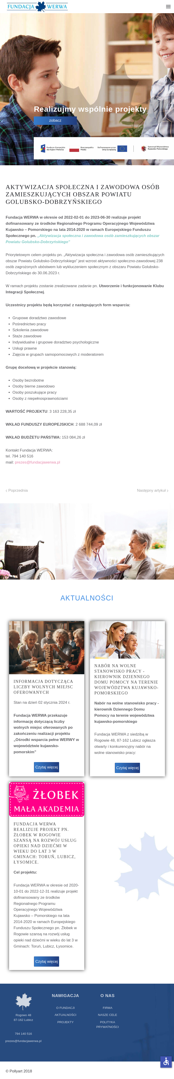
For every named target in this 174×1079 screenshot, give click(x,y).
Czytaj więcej (46, 767)
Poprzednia (17, 490)
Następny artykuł (152, 490)
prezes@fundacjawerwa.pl (37, 462)
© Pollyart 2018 (19, 1071)
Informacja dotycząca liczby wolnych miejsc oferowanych (43, 687)
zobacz (55, 120)
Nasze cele (106, 1015)
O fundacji (64, 1008)
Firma (106, 1008)
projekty (64, 1022)
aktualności (64, 1015)
